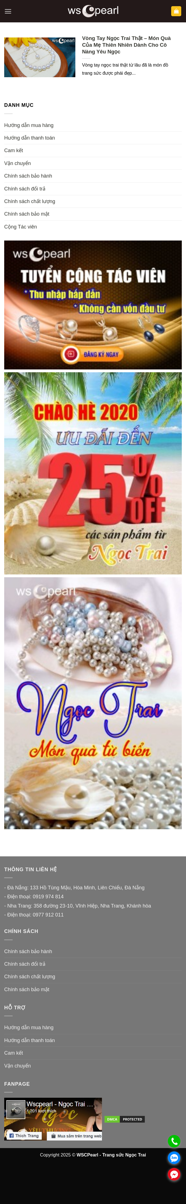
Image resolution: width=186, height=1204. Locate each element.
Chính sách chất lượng (29, 201)
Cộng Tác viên (20, 227)
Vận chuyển (17, 163)
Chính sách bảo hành (28, 176)
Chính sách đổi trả (24, 189)
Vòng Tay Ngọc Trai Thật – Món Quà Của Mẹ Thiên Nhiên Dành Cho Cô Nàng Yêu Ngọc (126, 45)
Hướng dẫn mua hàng (29, 125)
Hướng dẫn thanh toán (29, 138)
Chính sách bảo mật (26, 214)
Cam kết (13, 150)
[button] (8, 11)
